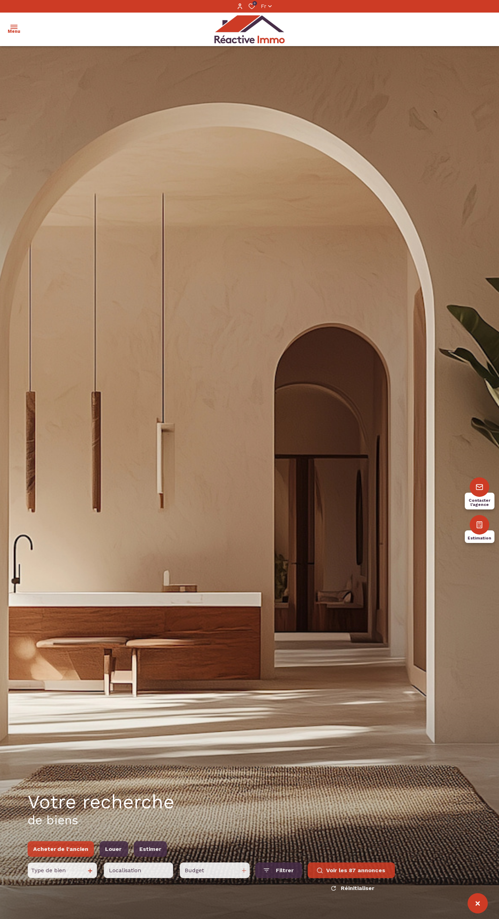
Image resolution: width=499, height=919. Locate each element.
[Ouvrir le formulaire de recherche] (278, 884)
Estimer (150, 862)
